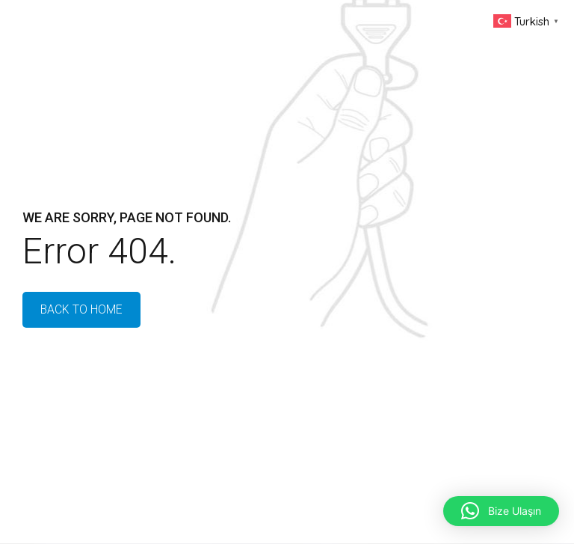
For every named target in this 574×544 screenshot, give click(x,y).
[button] (501, 511)
